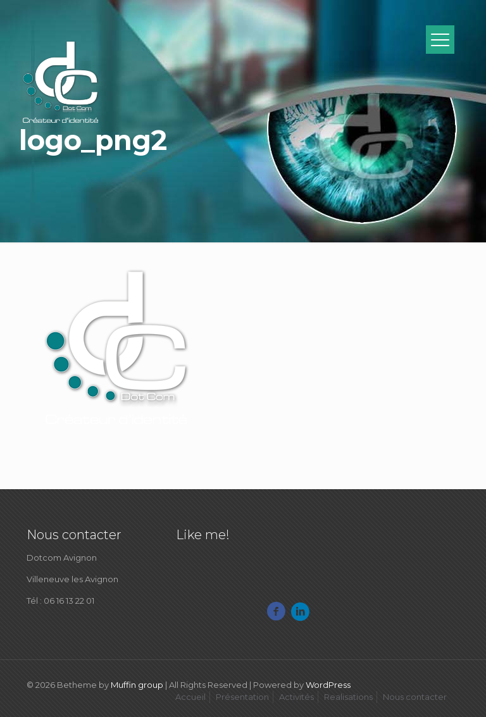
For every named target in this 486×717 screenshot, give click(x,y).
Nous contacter (415, 697)
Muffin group (137, 685)
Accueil (190, 697)
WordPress (328, 685)
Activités (296, 697)
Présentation (242, 697)
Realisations (348, 697)
